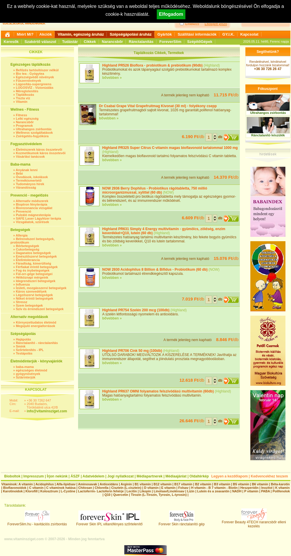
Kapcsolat (249, 34)
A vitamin (25, 484)
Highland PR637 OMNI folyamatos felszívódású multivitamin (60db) (158, 391)
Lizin (190, 491)
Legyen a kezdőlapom (229, 476)
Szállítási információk (197, 34)
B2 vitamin (203, 484)
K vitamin (282, 487)
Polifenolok (281, 491)
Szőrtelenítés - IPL (30, 350)
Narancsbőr (112, 41)
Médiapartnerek (150, 476)
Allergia (21, 235)
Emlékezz (192, 24)
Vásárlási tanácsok (30, 156)
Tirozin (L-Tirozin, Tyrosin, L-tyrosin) (159, 494)
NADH (237, 491)
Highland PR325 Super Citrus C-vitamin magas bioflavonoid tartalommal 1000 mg (170, 148)
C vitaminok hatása (60, 487)
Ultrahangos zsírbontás (33, 129)
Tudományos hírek (30, 184)
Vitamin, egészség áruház (81, 34)
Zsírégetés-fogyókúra (32, 136)
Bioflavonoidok (14, 487)
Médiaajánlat (176, 476)
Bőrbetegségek (27, 246)
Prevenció (23, 211)
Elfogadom (171, 14)
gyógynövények (28, 374)
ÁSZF (75, 476)
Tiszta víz (23, 98)
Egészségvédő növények (35, 77)
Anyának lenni (27, 170)
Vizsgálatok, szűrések (32, 222)
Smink (20, 346)
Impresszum (33, 476)
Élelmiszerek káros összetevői (39, 149)
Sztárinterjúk (25, 377)
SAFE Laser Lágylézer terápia (38, 218)
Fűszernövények (28, 80)
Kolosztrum (49, 491)
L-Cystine (68, 491)
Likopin (145, 491)
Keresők (11, 41)
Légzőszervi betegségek (34, 295)
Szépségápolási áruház (130, 34)
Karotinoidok (13, 491)
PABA (266, 491)
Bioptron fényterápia (31, 204)
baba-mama (25, 367)
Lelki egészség (27, 118)
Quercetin (120, 494)
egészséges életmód (31, 370)
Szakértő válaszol (40, 41)
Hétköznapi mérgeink (32, 277)
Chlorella (102, 487)
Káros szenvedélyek (31, 291)
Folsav (183, 487)
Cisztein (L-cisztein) (126, 487)
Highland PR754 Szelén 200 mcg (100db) (136, 310)
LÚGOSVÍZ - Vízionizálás (34, 87)
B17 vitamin (183, 484)
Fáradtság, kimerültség (33, 263)
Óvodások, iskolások (32, 177)
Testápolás (24, 353)
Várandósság (26, 187)
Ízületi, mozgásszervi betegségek (41, 288)
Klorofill (31, 491)
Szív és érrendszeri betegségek (39, 309)
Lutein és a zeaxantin (213, 491)
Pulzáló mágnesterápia (33, 215)
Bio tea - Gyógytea (30, 73)
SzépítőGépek (199, 41)
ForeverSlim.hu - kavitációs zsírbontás (37, 522)
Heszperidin (249, 487)
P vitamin (251, 491)
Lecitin (131, 491)
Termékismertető (29, 180)
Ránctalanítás (141, 41)
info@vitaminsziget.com (47, 411)
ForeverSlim (170, 41)
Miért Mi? (25, 34)
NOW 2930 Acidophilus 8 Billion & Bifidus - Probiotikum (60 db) (155, 269)
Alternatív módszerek (32, 201)
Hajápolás (23, 339)
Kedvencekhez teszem (269, 476)
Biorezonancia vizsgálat (34, 208)
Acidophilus (44, 484)
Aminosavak (87, 484)
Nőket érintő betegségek (34, 298)
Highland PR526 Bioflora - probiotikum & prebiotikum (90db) (152, 65)
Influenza (23, 284)
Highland (211, 65)
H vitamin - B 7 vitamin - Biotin (214, 487)
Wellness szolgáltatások (34, 132)
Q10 (107, 494)
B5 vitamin (241, 484)
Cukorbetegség (27, 249)
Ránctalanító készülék (268, 135)
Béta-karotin (280, 484)
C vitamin (36, 487)
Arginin (126, 484)
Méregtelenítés (27, 91)
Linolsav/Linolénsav (169, 491)
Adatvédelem (93, 476)
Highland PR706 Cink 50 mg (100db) (132, 351)
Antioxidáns (109, 484)
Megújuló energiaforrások (35, 326)
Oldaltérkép (199, 476)
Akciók (45, 34)
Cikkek (90, 41)
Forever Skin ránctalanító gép (181, 522)
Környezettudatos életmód (36, 322)
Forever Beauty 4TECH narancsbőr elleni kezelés (254, 522)
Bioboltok (12, 476)
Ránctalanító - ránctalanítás (37, 343)
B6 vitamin (260, 484)
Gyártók (164, 34)
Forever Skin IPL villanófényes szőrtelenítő (109, 522)
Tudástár (70, 41)
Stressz (21, 302)
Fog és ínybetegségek (32, 270)
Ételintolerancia (28, 260)
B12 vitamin (163, 484)
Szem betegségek (29, 305)
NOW (168, 192)
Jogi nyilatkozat (120, 476)
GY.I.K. (228, 34)
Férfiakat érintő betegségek (37, 267)
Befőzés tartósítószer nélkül (37, 70)
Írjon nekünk (57, 476)
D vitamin (151, 487)
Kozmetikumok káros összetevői (41, 153)
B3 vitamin (222, 484)
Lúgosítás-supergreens (33, 84)
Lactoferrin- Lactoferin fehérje (101, 491)
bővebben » (112, 78)
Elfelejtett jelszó (216, 24)
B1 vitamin (143, 484)
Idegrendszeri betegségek (35, 281)
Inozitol (267, 487)
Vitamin (21, 101)
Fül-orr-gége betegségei (34, 274)
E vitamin (168, 487)
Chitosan (85, 487)
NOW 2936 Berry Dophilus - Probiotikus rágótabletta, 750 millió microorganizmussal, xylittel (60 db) (154, 190)
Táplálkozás (25, 94)
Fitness (21, 115)
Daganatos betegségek (33, 253)
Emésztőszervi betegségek (36, 256)
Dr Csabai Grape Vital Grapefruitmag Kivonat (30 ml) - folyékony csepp (158, 106)
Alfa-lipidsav (65, 484)
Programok (24, 125)
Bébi (19, 173)
